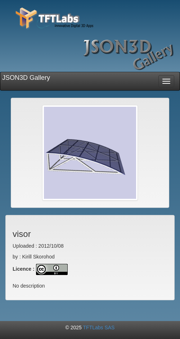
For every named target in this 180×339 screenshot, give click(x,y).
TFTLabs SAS (99, 327)
